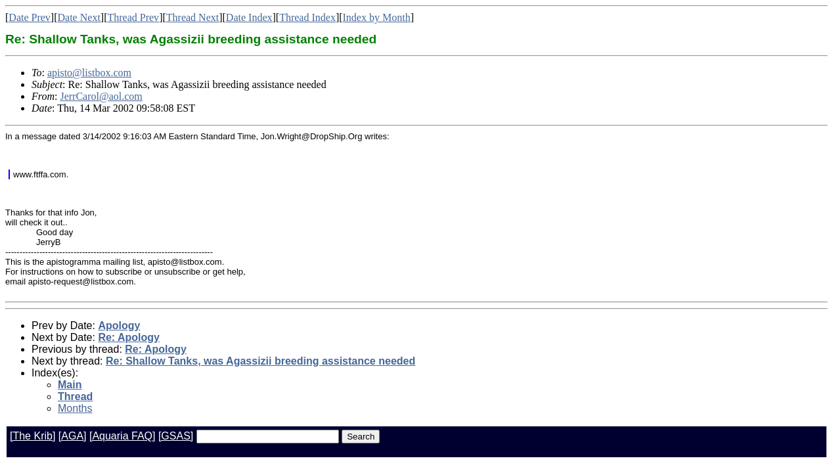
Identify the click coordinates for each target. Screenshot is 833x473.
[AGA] (72, 435)
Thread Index (307, 17)
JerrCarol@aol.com (101, 96)
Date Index (249, 17)
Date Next (79, 17)
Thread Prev (133, 17)
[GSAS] (175, 435)
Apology (119, 325)
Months (75, 408)
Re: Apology (129, 337)
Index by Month (377, 17)
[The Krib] (32, 435)
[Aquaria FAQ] (122, 435)
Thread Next (192, 17)
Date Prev (30, 17)
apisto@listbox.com (89, 72)
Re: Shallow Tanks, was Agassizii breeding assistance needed (260, 361)
